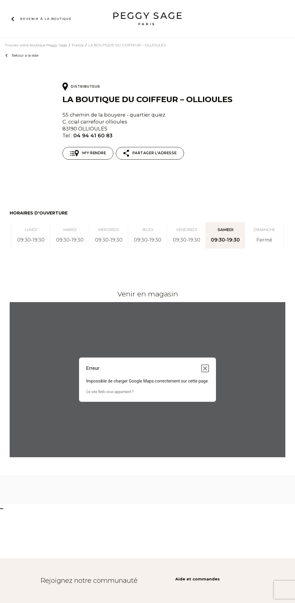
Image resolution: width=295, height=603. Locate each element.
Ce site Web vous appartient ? (110, 392)
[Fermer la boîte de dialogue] (205, 368)
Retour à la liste (25, 55)
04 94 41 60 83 (93, 136)
